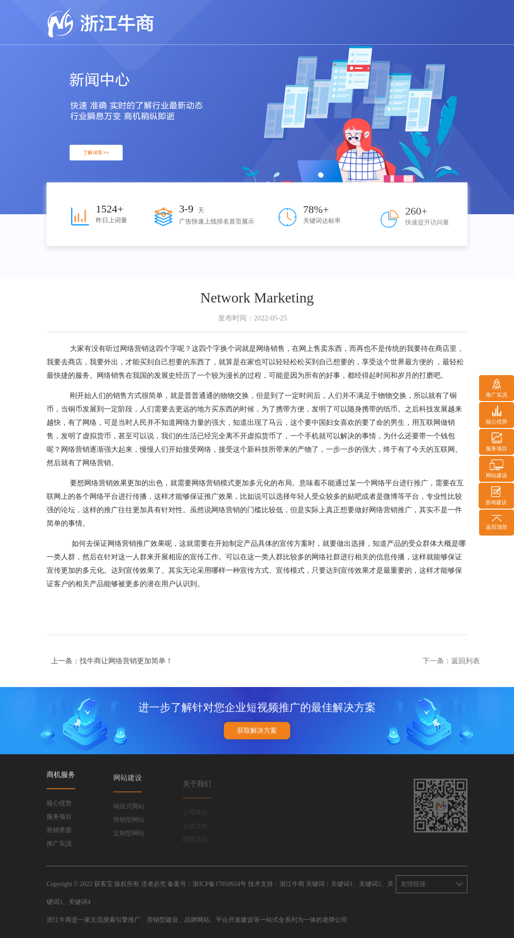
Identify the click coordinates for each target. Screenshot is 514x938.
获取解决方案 (257, 725)
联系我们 (405, 61)
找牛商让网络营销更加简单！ (154, 661)
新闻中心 (335, 61)
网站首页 (122, 61)
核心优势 (158, 61)
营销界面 (228, 61)
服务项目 (193, 61)
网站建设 (299, 61)
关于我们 (370, 61)
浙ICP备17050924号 (219, 884)
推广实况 (264, 61)
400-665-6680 (447, 61)
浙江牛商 (291, 884)
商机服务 (61, 785)
